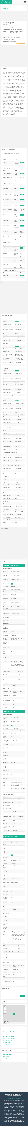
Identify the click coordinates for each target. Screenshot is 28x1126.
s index (14, 7)
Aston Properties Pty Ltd (8, 1054)
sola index (5, 8)
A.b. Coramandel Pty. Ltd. (8, 1031)
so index (18, 7)
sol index (23, 7)
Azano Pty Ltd (6, 1056)
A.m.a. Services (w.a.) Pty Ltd (9, 1040)
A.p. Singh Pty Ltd (6, 1042)
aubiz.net (5, 7)
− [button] (4, 1009)
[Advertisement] (14, 15)
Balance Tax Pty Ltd (7, 1058)
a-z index (10, 7)
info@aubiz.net (16, 1097)
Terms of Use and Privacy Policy (14, 1098)
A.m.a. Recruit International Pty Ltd (10, 1038)
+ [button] (4, 1007)
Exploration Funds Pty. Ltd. (9, 1044)
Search (22, 996)
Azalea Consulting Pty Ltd (8, 1036)
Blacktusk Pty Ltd (6, 1034)
